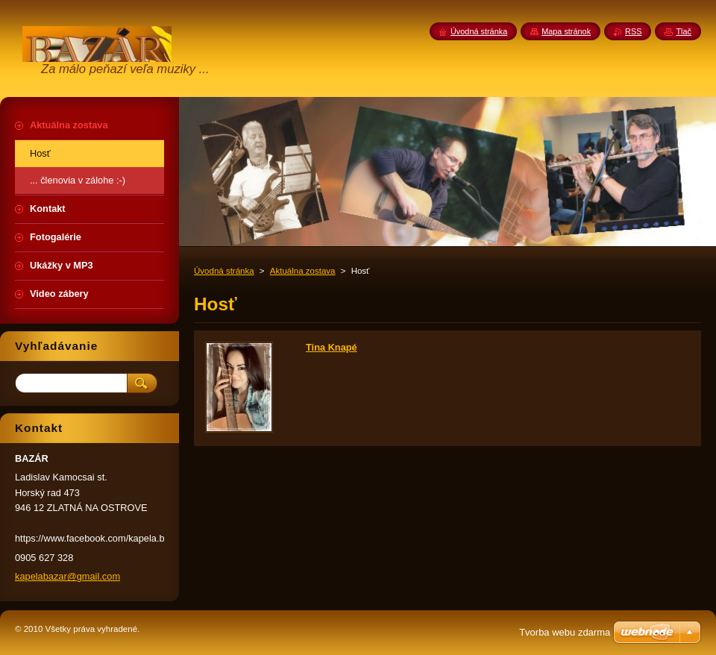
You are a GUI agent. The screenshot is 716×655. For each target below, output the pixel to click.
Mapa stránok (566, 31)
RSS (633, 31)
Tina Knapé (331, 347)
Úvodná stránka (224, 270)
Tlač (683, 31)
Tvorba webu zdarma (564, 632)
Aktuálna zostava (303, 270)
